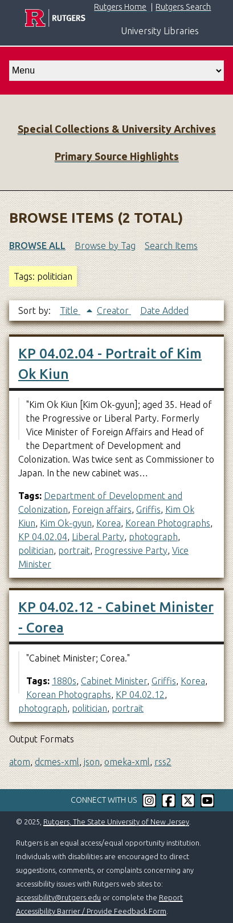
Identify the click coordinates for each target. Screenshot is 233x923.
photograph (153, 537)
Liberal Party (98, 537)
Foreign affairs (102, 509)
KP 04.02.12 (140, 694)
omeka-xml (127, 762)
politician (36, 550)
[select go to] (116, 70)
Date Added (164, 310)
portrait (74, 550)
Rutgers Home (120, 6)
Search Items (171, 245)
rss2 (162, 762)
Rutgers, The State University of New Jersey (116, 822)
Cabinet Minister (114, 681)
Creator (114, 310)
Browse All (37, 245)
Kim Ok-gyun (66, 523)
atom (19, 762)
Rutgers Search (183, 6)
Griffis (148, 509)
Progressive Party (131, 550)
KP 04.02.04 (42, 537)
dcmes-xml (57, 762)
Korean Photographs (167, 523)
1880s (64, 681)
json (92, 762)
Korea (108, 523)
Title (70, 310)
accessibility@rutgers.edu (58, 897)
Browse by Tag (105, 245)
